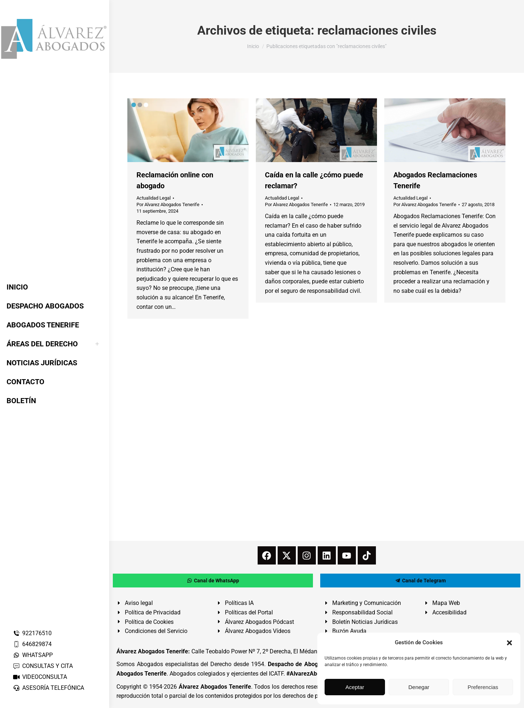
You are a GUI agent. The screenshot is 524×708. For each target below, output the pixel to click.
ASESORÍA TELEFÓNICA (48, 687)
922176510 (32, 633)
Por (167, 204)
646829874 (32, 644)
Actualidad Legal (153, 198)
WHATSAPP (33, 655)
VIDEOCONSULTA (40, 676)
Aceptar (354, 687)
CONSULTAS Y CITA (43, 665)
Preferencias (483, 687)
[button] (509, 642)
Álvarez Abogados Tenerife (215, 686)
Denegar (418, 687)
